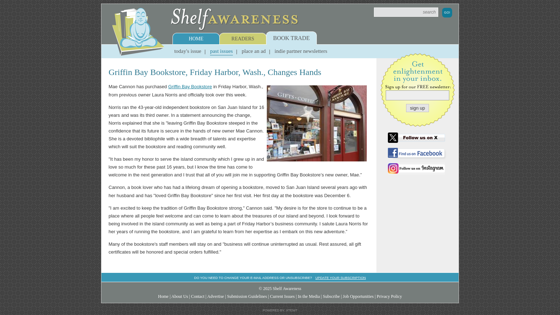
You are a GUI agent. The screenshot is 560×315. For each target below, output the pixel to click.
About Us (179, 296)
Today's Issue (187, 51)
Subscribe (331, 296)
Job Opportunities (358, 296)
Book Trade (291, 38)
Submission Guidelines (247, 296)
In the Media (309, 296)
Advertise (215, 296)
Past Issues (221, 51)
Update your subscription (340, 278)
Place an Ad (254, 51)
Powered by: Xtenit (280, 310)
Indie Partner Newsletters (301, 51)
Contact (198, 296)
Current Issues (282, 296)
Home (196, 38)
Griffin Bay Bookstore (190, 86)
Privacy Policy (389, 296)
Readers (242, 38)
